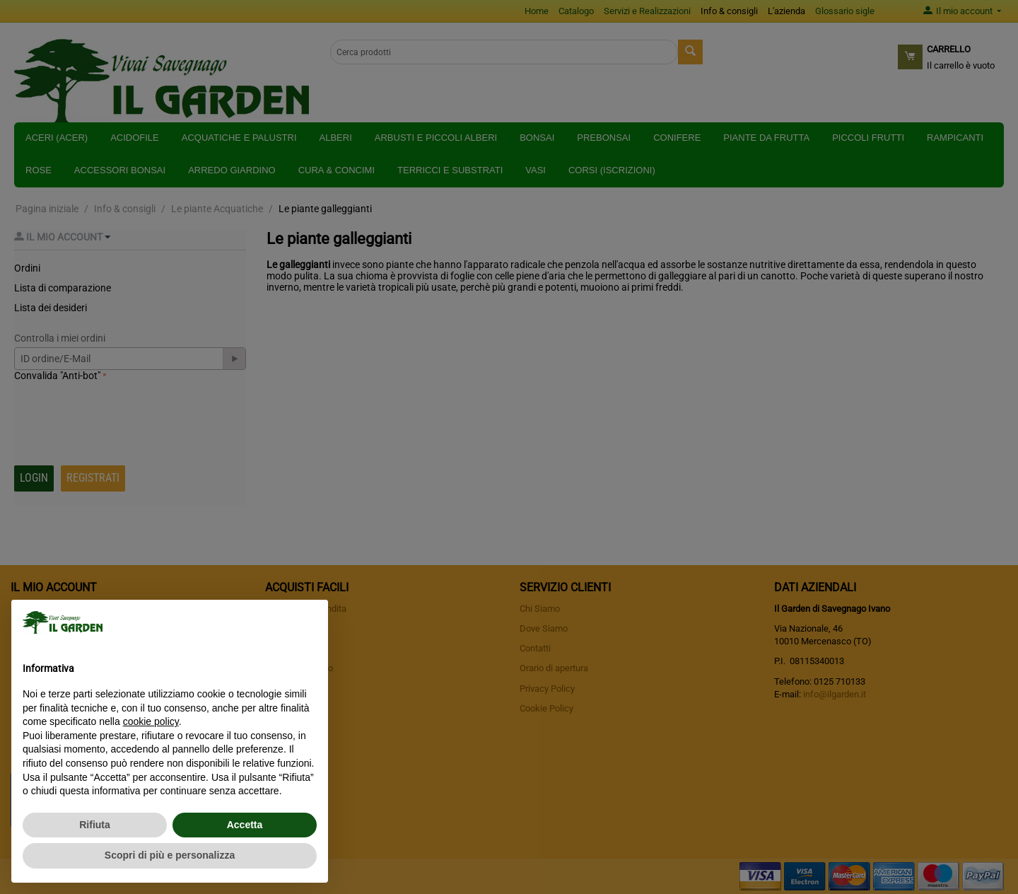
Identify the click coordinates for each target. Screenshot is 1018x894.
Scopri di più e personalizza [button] (170, 855)
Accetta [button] (245, 824)
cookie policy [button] (151, 721)
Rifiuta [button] (94, 824)
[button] (309, 622)
